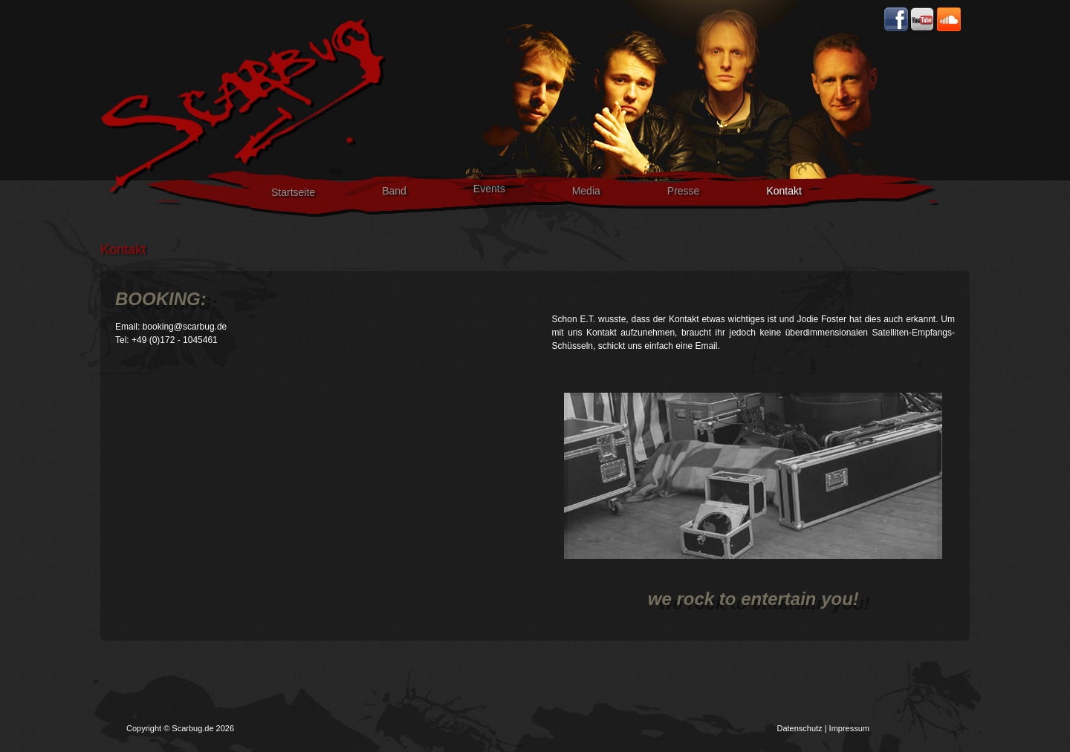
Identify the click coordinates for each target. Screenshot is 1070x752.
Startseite (293, 192)
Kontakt (783, 191)
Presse (683, 191)
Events (489, 188)
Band (394, 191)
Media (586, 191)
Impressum (849, 728)
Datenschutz (799, 728)
